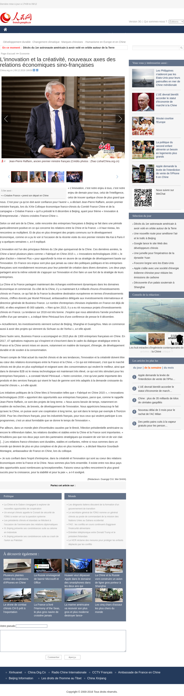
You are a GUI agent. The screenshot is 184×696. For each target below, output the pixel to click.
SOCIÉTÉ (107, 34)
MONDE (42, 34)
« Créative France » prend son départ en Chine (25, 195)
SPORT (138, 34)
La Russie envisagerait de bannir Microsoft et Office (47, 579)
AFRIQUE (58, 34)
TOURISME (154, 34)
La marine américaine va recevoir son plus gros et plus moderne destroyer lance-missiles (77, 611)
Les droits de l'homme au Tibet (61, 678)
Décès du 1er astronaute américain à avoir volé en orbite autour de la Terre (68, 47)
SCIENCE (74, 34)
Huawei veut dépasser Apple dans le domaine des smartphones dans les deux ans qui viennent (78, 582)
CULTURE (91, 34)
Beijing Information (21, 678)
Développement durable (17, 41)
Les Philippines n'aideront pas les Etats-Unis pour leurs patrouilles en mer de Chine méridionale (168, 77)
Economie (24, 53)
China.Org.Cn (37, 672)
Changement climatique (46, 41)
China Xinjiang (96, 678)
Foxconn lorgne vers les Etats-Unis (154, 263)
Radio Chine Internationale (69, 672)
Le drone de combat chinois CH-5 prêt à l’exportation (14, 608)
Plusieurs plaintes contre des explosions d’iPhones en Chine (15, 579)
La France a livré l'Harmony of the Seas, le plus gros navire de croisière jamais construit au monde (47, 611)
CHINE (10, 34)
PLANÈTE (123, 34)
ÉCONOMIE (26, 34)
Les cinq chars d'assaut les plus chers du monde (108, 608)
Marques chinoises (72, 41)
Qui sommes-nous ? (155, 21)
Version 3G (135, 21)
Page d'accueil (8, 53)
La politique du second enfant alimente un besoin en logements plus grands (167, 149)
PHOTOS (171, 34)
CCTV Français (102, 672)
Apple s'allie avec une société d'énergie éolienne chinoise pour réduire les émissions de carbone (156, 273)
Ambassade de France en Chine (139, 672)
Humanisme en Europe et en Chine (105, 41)
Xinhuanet (15, 672)
